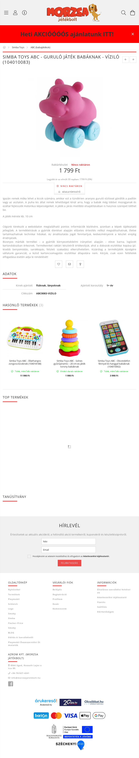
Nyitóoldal (14, 589)
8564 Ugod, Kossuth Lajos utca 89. (25, 667)
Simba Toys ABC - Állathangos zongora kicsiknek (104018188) (25, 362)
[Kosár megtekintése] (132, 12)
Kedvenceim (60, 608)
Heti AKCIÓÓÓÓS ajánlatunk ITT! (66, 34)
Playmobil (14, 599)
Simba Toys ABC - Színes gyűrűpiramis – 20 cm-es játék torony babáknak (69, 364)
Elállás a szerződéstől (20, 637)
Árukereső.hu (46, 705)
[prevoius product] (125, 59)
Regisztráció (60, 594)
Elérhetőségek (105, 611)
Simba (11, 618)
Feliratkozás (69, 563)
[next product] (133, 59)
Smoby (12, 613)
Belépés (57, 589)
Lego (11, 608)
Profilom (58, 599)
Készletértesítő (71, 192)
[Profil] (15, 12)
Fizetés (101, 602)
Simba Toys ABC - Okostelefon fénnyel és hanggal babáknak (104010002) (114, 364)
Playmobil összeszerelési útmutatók (24, 644)
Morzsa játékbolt (10, 684)
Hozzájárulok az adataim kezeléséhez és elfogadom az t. (71, 556)
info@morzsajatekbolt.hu (26, 677)
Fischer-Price (15, 623)
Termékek (14, 594)
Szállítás (102, 606)
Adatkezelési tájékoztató (112, 597)
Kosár (56, 604)
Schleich (13, 604)
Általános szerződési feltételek (113, 591)
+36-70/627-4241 (20, 673)
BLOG (11, 632)
